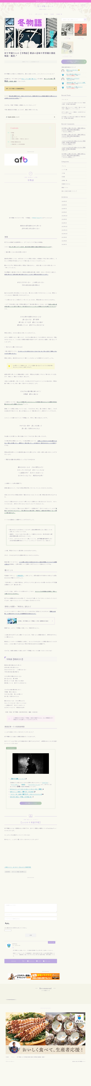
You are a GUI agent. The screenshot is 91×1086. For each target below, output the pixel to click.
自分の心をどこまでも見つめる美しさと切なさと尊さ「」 (26, 795)
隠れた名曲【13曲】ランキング (69, 191)
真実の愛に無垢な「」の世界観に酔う (21, 803)
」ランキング (17, 785)
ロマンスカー (14, 790)
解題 (16, 135)
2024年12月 (64, 216)
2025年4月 (64, 213)
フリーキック (65, 100)
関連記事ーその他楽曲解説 (21, 145)
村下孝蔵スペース (45, 6)
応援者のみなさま (66, 184)
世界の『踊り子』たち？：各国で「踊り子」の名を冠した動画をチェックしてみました (73, 108)
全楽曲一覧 (59, 15)
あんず (68, 71)
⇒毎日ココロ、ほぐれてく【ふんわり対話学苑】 (17, 873)
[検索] (85, 20)
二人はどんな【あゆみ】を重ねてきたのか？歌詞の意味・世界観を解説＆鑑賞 (73, 104)
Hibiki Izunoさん (37, 220)
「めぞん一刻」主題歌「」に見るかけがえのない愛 (26, 800)
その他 (63, 174)
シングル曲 (64, 170)
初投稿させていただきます (72, 79)
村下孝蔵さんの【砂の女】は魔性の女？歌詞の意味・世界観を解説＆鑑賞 (73, 118)
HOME (7, 1080)
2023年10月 (65, 234)
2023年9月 (64, 238)
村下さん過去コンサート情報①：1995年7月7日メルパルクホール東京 (74, 113)
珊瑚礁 (23, 790)
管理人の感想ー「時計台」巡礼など (23, 139)
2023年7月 (64, 245)
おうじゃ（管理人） (71, 76)
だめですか (45, 788)
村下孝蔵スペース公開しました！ (74, 87)
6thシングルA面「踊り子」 (29, 79)
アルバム (22, 50)
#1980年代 (7, 878)
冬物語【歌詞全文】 (19, 143)
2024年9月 (64, 220)
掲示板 (46, 15)
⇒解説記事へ (20, 578)
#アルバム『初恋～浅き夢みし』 (19, 878)
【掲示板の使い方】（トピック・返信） (76, 83)
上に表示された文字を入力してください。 (16, 934)
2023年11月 (64, 230)
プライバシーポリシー (10, 1084)
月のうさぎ (69, 80)
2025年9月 (64, 205)
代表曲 (52, 15)
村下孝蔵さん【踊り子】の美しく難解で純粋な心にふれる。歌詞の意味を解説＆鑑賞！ (73, 129)
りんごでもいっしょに (34, 790)
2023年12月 (64, 227)
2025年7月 (64, 209)
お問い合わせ (38, 15)
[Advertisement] (30, 896)
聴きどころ (17, 137)
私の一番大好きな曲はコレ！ (73, 75)
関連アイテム (65, 188)
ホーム (30, 15)
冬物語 (15, 133)
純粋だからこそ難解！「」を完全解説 (22, 798)
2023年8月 (64, 241)
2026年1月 (64, 202)
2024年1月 (64, 223)
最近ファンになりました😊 (73, 70)
